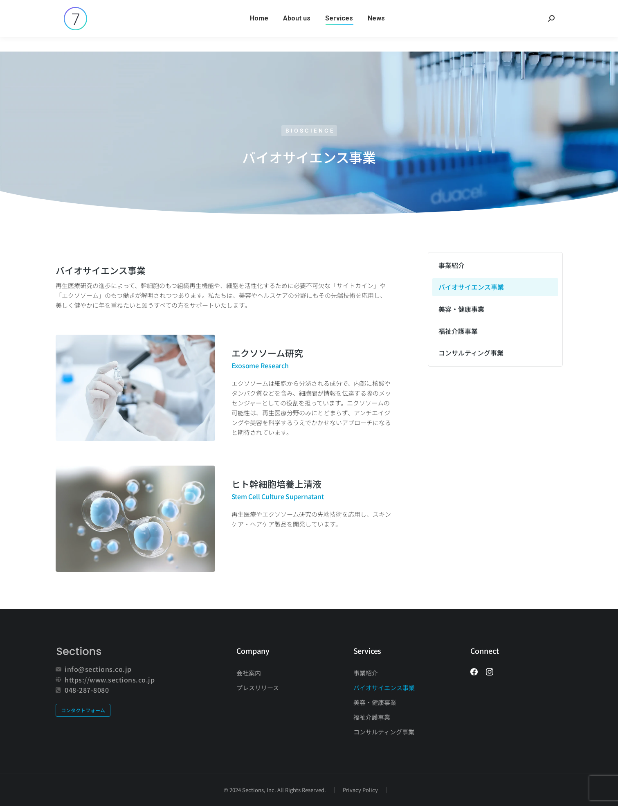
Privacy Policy (360, 790)
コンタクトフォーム (83, 710)
